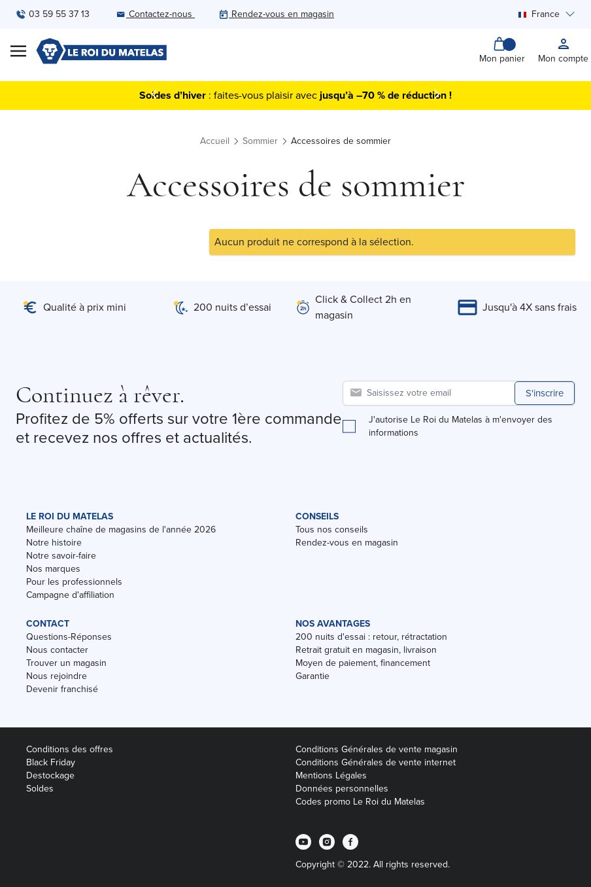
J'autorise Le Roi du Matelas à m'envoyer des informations (460, 426)
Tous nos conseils (332, 529)
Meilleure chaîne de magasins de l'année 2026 (121, 529)
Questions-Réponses (69, 637)
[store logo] (101, 51)
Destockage (50, 775)
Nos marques (53, 569)
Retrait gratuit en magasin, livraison (366, 650)
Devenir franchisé (62, 689)
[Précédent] (154, 94)
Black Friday (50, 762)
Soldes (40, 788)
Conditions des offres (69, 749)
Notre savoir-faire (61, 556)
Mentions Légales (331, 775)
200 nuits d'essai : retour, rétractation (371, 637)
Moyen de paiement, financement (363, 663)
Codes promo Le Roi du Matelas (360, 802)
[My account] (563, 51)
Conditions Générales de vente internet (376, 762)
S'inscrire (545, 393)
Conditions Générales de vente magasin (377, 749)
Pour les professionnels (74, 582)
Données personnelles (342, 788)
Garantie (312, 676)
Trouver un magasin (66, 663)
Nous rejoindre (56, 676)
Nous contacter (57, 650)
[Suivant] (436, 94)
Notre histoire (54, 542)
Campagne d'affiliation (70, 595)
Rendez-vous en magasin (347, 542)
